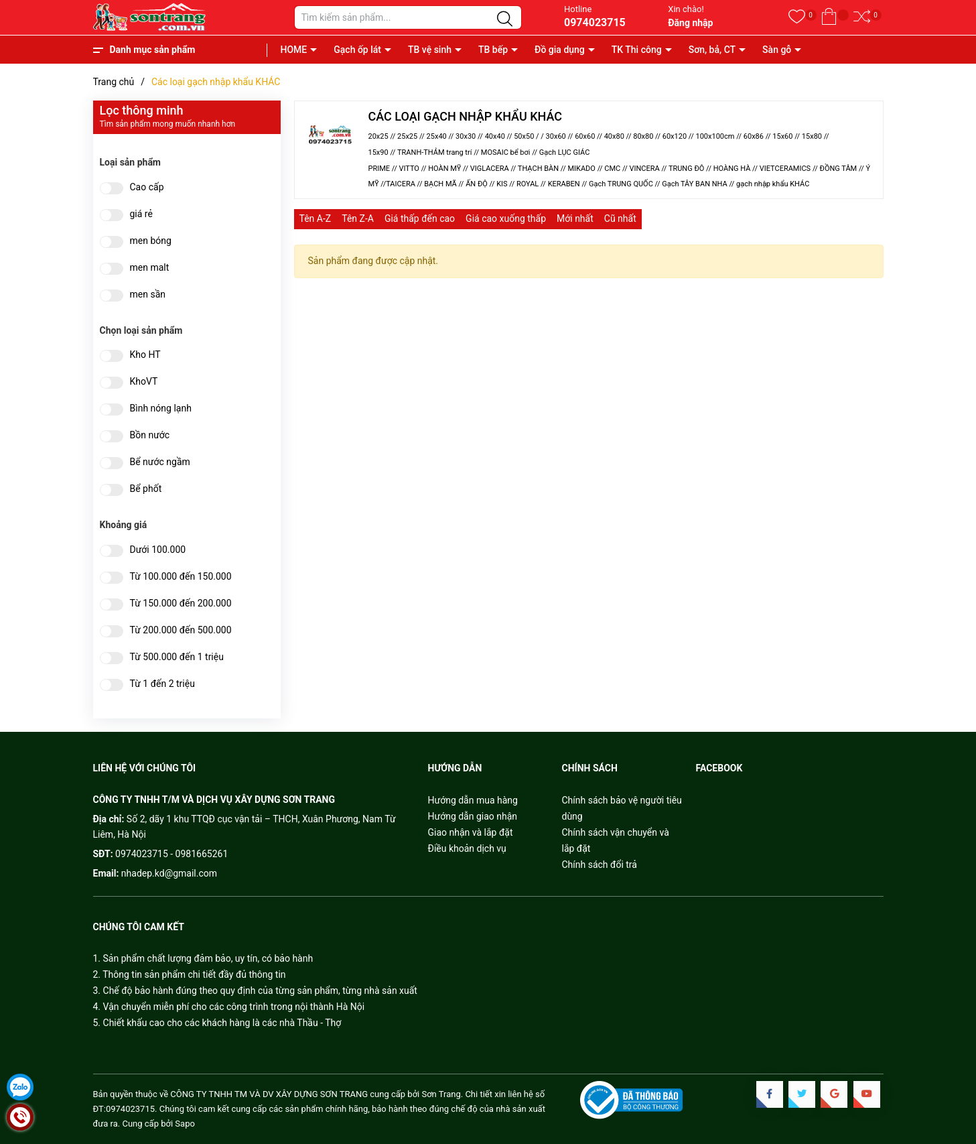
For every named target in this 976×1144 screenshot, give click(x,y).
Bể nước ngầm (160, 462)
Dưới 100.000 (158, 550)
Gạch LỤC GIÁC (564, 152)
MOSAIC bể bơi (506, 152)
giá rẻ (141, 214)
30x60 (556, 136)
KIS (501, 184)
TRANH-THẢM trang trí (434, 152)
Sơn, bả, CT (712, 49)
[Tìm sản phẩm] (408, 17)
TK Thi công (637, 49)
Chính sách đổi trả (599, 864)
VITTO (409, 168)
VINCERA (645, 168)
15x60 (782, 136)
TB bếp (493, 49)
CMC (612, 168)
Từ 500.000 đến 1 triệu (177, 657)
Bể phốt (146, 489)
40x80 (614, 136)
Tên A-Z (315, 218)
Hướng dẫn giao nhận (473, 816)
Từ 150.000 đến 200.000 (181, 603)
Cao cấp (147, 187)
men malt (149, 268)
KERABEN (564, 184)
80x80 (643, 136)
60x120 (675, 136)
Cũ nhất (620, 218)
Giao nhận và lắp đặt (470, 832)
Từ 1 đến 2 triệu (162, 684)
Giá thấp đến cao (420, 218)
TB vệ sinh (429, 49)
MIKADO (581, 168)
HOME (294, 49)
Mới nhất (575, 218)
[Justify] (504, 19)
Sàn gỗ (776, 49)
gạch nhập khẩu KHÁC (772, 184)
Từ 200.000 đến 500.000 (181, 630)
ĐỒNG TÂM (839, 168)
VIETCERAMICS (785, 168)
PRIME (379, 168)
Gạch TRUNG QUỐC (621, 184)
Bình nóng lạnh (161, 408)
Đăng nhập (690, 22)
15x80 (812, 136)
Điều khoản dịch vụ (467, 848)
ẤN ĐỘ (477, 184)
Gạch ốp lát (357, 49)
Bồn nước (150, 435)
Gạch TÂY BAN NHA (694, 184)
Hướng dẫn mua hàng (473, 800)
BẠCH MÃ (440, 184)
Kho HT (145, 355)
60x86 (754, 136)
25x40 (437, 136)
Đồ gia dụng (560, 49)
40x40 (495, 136)
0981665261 (202, 853)
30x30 (466, 136)
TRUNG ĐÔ (687, 168)
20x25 (378, 136)
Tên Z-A (358, 218)
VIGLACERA (489, 168)
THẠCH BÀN (538, 168)
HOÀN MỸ (444, 168)
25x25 (407, 136)
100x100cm (714, 136)
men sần (147, 295)
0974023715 (595, 22)
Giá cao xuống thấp (506, 218)
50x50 (524, 136)
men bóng (150, 241)
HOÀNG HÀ (732, 168)
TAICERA (400, 184)
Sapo (185, 1124)
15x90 (378, 152)
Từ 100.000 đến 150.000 (181, 577)
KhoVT (144, 382)
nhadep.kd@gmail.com (169, 873)
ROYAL (527, 184)
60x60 (585, 136)
